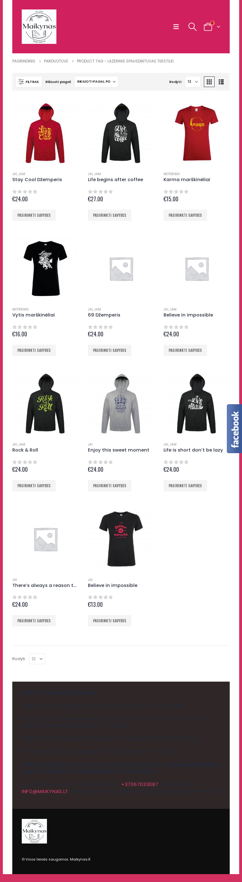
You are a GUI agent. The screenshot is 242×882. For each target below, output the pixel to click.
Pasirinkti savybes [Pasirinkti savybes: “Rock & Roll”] (34, 485)
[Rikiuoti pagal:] (96, 81)
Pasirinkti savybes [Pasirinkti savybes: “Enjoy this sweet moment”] (109, 485)
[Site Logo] (39, 26)
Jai (14, 174)
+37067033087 (139, 784)
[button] (177, 26)
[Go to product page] (45, 133)
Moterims (172, 174)
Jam (22, 174)
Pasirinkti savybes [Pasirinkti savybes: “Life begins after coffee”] (109, 215)
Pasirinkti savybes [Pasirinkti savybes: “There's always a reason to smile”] (34, 620)
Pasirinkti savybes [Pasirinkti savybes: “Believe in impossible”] (185, 350)
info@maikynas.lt (45, 791)
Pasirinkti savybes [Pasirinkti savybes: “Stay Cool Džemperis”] (34, 215)
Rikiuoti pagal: (58, 81)
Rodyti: (175, 81)
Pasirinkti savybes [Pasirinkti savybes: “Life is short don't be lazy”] (185, 485)
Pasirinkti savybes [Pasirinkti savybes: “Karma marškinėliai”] (185, 215)
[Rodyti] (193, 81)
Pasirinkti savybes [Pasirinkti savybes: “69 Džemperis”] (109, 350)
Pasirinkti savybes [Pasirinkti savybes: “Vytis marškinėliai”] (34, 350)
